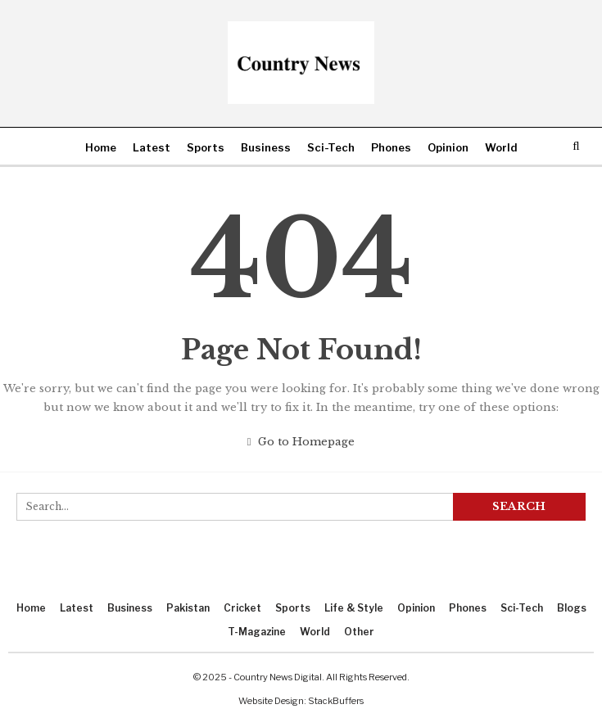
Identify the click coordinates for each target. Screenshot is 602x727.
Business (266, 147)
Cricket (242, 608)
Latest (151, 147)
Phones (391, 147)
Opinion (448, 147)
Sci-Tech (331, 147)
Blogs (571, 608)
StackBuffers (336, 701)
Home (100, 147)
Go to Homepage (301, 442)
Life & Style (353, 608)
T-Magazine (257, 631)
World (501, 147)
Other (359, 631)
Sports (205, 147)
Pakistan (188, 608)
